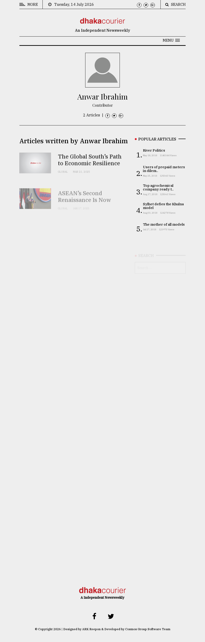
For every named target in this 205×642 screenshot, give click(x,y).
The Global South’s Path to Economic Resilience (90, 166)
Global (63, 177)
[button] (171, 40)
